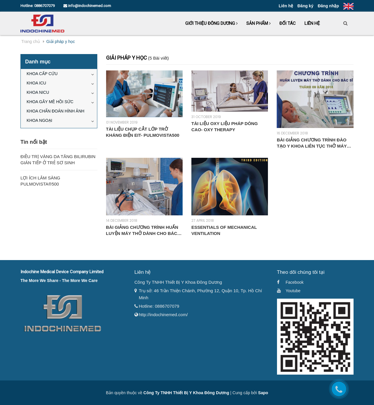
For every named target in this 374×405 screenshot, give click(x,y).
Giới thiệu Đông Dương (211, 23)
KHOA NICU (38, 92)
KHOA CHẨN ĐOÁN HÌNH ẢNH (55, 111)
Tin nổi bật (33, 142)
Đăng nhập (328, 6)
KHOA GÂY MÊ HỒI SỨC (50, 101)
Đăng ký (305, 6)
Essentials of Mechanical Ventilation (224, 230)
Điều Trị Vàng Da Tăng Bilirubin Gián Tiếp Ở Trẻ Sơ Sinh (58, 159)
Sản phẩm (258, 23)
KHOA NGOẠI (39, 120)
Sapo (263, 392)
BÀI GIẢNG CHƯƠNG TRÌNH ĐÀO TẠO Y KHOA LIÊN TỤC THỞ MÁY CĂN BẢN (312, 143)
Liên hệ (286, 6)
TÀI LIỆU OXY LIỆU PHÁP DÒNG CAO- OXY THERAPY (224, 126)
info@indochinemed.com (87, 6)
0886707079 (44, 6)
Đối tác (287, 23)
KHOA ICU (36, 83)
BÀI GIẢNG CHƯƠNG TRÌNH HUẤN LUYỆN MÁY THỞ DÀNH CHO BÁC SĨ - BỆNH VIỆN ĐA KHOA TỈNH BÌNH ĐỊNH (144, 230)
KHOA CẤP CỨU (42, 73)
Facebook (295, 282)
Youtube (293, 290)
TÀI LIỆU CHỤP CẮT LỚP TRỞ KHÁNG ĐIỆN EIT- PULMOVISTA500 (142, 132)
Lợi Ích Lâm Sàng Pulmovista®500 (40, 180)
